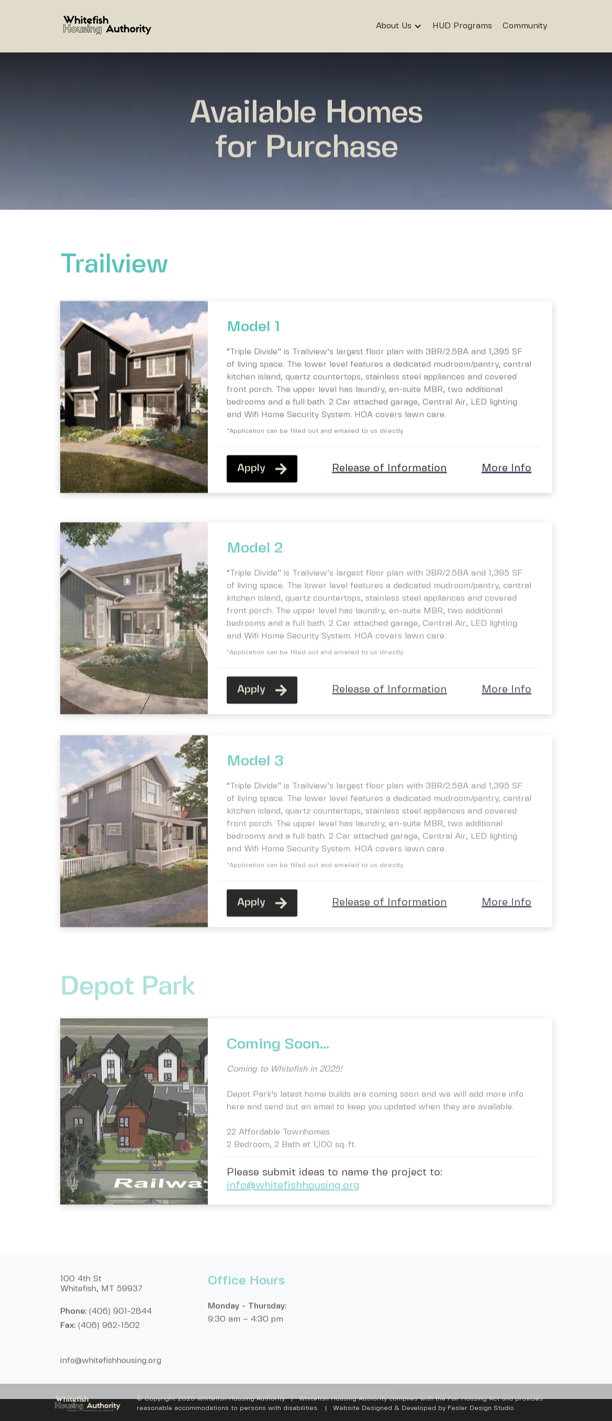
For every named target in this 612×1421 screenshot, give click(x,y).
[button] (401, 26)
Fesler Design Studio (481, 1408)
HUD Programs (462, 26)
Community (525, 26)
